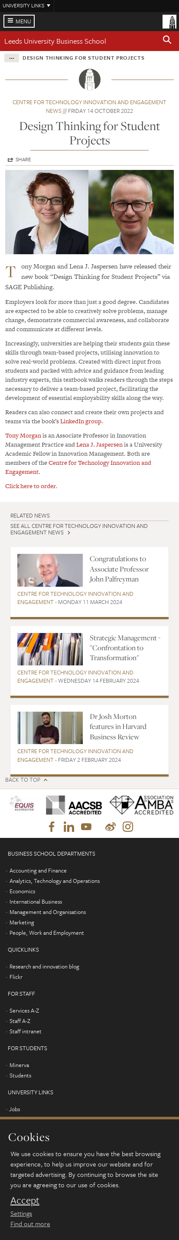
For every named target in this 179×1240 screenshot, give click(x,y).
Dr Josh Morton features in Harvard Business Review (118, 726)
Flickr (16, 976)
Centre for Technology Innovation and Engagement (75, 598)
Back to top (22, 780)
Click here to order (30, 486)
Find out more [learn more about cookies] (30, 1223)
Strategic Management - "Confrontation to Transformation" (125, 648)
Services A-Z (24, 1010)
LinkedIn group (80, 421)
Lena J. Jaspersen (99, 444)
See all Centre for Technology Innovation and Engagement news (79, 529)
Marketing (22, 922)
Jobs (14, 1109)
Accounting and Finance (38, 870)
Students (20, 1075)
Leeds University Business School (55, 40)
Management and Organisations (48, 912)
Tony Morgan (23, 435)
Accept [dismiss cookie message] (24, 1200)
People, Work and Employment (47, 932)
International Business (36, 901)
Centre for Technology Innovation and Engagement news (89, 106)
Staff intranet (26, 1031)
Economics (22, 891)
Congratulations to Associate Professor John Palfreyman (119, 568)
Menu (23, 21)
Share (23, 159)
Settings (21, 1213)
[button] (167, 41)
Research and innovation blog (44, 966)
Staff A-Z (20, 1020)
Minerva (19, 1065)
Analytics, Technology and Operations (55, 880)
